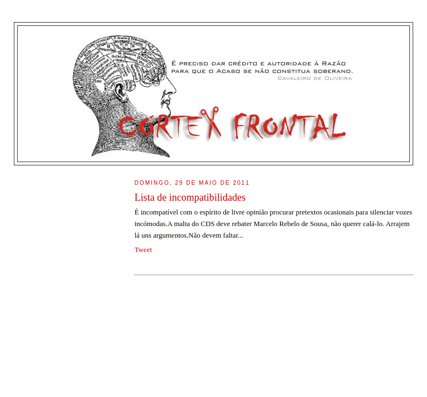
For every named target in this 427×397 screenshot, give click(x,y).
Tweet (143, 249)
